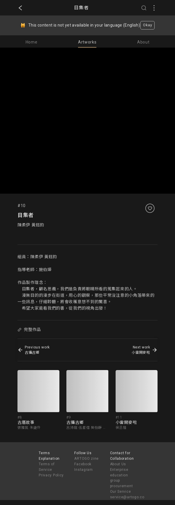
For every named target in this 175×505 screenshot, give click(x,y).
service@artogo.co (127, 497)
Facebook (82, 464)
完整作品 (29, 329)
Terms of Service (47, 467)
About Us (118, 464)
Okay (147, 25)
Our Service (120, 492)
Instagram (83, 470)
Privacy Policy (51, 475)
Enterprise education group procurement (121, 478)
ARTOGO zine (86, 459)
